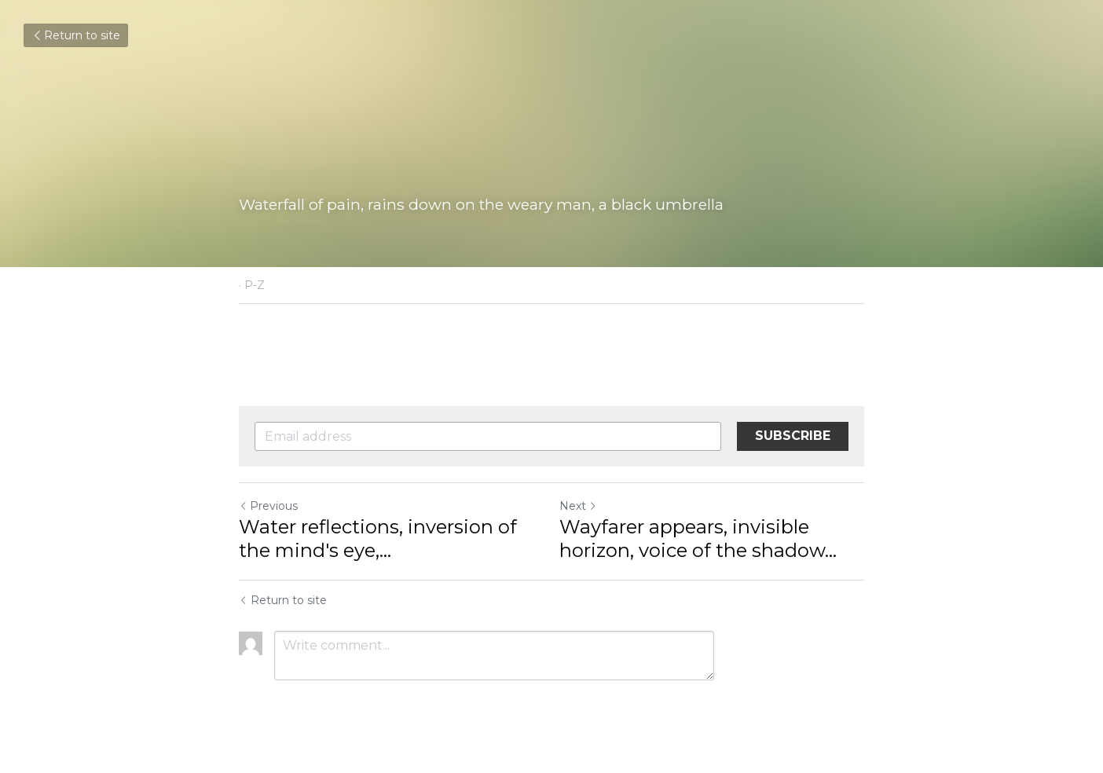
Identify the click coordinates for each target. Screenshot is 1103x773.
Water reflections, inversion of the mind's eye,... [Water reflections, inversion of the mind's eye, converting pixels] (378, 538)
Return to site (75, 35)
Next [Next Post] (578, 506)
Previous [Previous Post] (268, 506)
